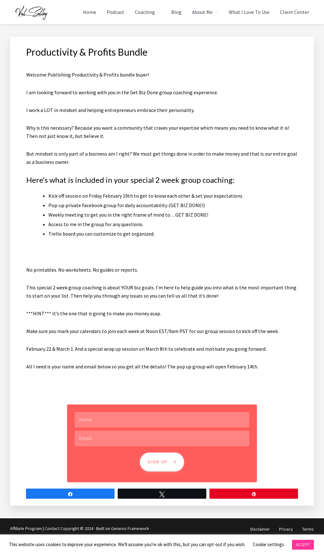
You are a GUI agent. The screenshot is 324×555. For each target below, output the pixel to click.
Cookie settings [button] (268, 544)
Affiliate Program (26, 528)
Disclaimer (260, 529)
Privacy (286, 529)
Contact (52, 528)
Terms (308, 529)
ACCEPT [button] (303, 544)
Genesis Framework (130, 528)
